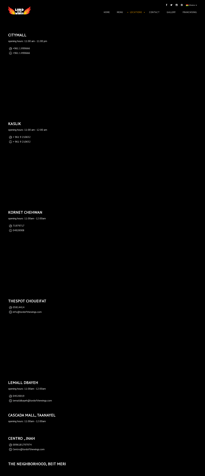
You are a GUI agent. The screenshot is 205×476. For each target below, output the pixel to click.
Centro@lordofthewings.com (29, 449)
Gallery (171, 12)
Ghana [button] (191, 5)
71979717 (18, 225)
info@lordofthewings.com (27, 311)
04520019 (18, 395)
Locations (136, 12)
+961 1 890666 (21, 48)
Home (107, 12)
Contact (154, 12)
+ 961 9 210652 (22, 137)
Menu (120, 12)
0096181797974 (22, 444)
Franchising (190, 12)
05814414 (18, 307)
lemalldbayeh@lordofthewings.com (32, 400)
